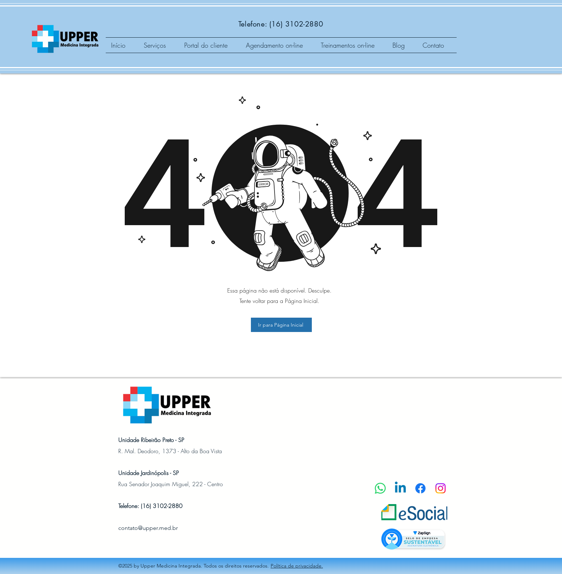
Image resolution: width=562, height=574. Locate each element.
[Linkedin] (400, 488)
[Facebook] (420, 488)
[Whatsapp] (380, 488)
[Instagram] (440, 488)
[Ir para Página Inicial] (281, 325)
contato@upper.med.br (148, 528)
